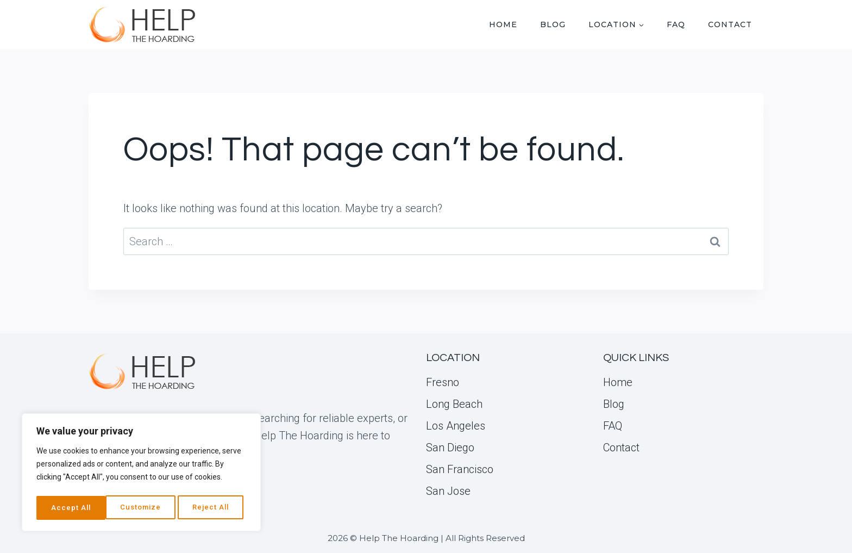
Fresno (442, 382)
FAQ (676, 24)
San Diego (450, 447)
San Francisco (459, 469)
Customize (71, 508)
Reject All (142, 508)
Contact (730, 24)
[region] (141, 474)
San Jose (448, 491)
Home (503, 24)
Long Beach (454, 404)
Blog (553, 24)
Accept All (212, 508)
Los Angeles (455, 425)
